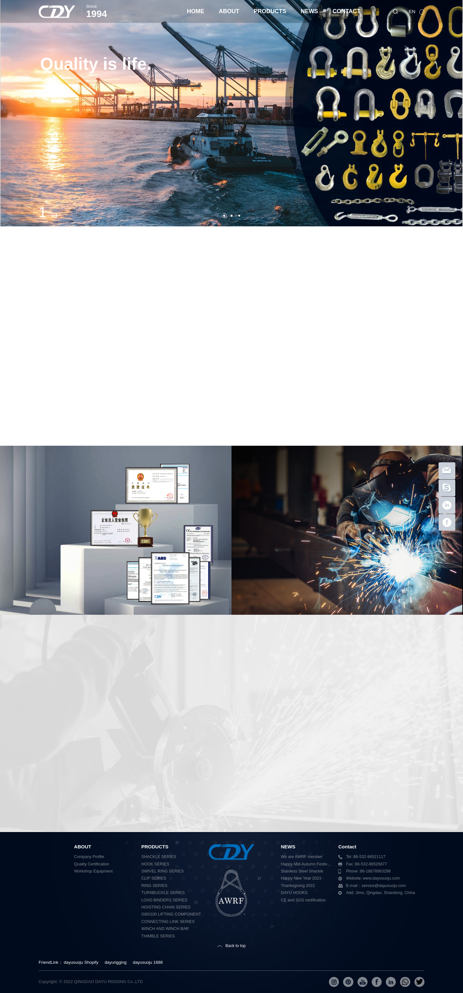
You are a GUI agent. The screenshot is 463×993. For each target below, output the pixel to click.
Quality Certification (91, 864)
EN (413, 11)
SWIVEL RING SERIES (162, 871)
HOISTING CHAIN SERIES (166, 907)
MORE (79, 98)
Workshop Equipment (93, 871)
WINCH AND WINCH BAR (165, 928)
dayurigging (115, 962)
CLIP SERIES (153, 878)
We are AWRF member (301, 856)
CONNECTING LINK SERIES (168, 921)
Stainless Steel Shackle (302, 871)
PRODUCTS (270, 11)
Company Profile (89, 856)
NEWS (309, 11)
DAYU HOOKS (294, 892)
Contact (347, 846)
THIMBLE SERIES (158, 936)
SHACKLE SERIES (159, 856)
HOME (195, 11)
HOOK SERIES (155, 864)
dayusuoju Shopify (81, 962)
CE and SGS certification (303, 900)
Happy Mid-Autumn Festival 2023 (307, 864)
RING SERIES (154, 885)
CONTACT (346, 11)
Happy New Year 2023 (301, 878)
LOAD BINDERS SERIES (164, 900)
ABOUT (229, 11)
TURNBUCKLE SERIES (163, 892)
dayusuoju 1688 (148, 962)
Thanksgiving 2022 (298, 885)
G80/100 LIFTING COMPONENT (171, 914)
